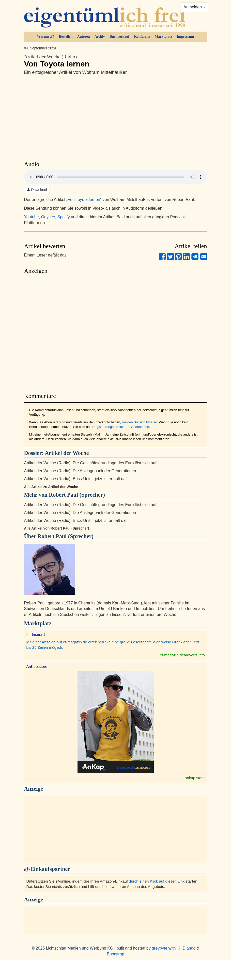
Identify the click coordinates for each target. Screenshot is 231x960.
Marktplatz (163, 36)
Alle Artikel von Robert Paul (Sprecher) (56, 528)
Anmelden (194, 7)
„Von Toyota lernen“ (83, 199)
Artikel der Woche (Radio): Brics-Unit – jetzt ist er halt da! (75, 479)
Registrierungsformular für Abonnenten (120, 427)
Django (189, 948)
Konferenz (142, 36)
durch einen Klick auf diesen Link (156, 881)
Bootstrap (115, 954)
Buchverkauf (119, 36)
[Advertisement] (115, 332)
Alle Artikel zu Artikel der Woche (51, 487)
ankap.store (195, 778)
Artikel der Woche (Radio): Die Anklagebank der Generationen (80, 471)
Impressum (185, 36)
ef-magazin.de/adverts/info (182, 655)
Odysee (48, 217)
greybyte (159, 948)
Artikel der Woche (67, 453)
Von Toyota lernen (115, 61)
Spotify (63, 217)
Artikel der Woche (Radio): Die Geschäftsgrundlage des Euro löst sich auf (90, 463)
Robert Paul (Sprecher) (65, 536)
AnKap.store (37, 666)
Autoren (83, 36)
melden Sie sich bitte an (139, 422)
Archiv (100, 36)
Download (37, 190)
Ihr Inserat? (36, 634)
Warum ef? (45, 36)
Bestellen (66, 36)
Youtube (31, 217)
